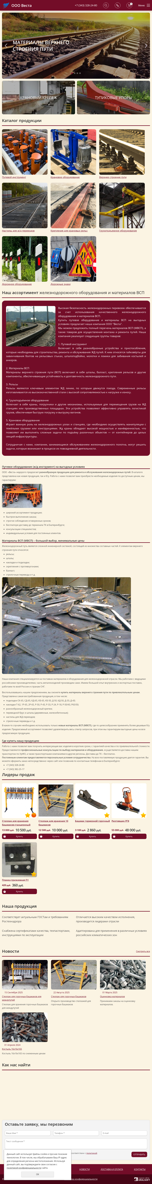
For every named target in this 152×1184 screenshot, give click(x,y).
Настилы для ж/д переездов (18, 230)
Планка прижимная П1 (15, 879)
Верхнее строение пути (112, 177)
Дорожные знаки (60, 284)
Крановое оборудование (65, 177)
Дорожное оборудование (17, 284)
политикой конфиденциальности (24, 1167)
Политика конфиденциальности (80, 1179)
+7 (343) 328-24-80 (86, 5)
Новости (84, 1169)
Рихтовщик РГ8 (120, 821)
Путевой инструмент (14, 177)
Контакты (140, 1169)
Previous (6, 45)
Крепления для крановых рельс (69, 230)
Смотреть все (143, 951)
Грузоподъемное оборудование (118, 230)
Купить (19, 836)
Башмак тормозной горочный (92, 821)
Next (146, 45)
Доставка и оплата (112, 1169)
